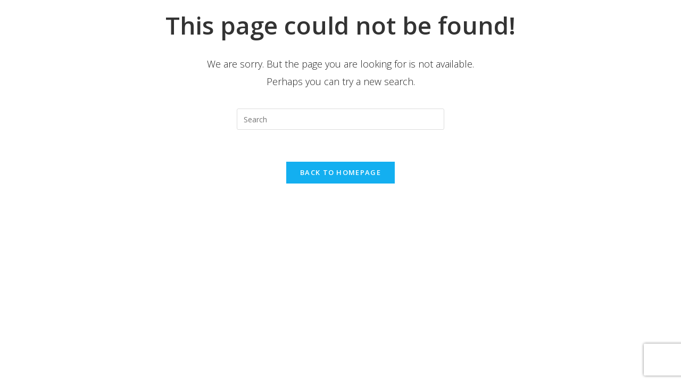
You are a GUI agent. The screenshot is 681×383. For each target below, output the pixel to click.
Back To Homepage (340, 172)
